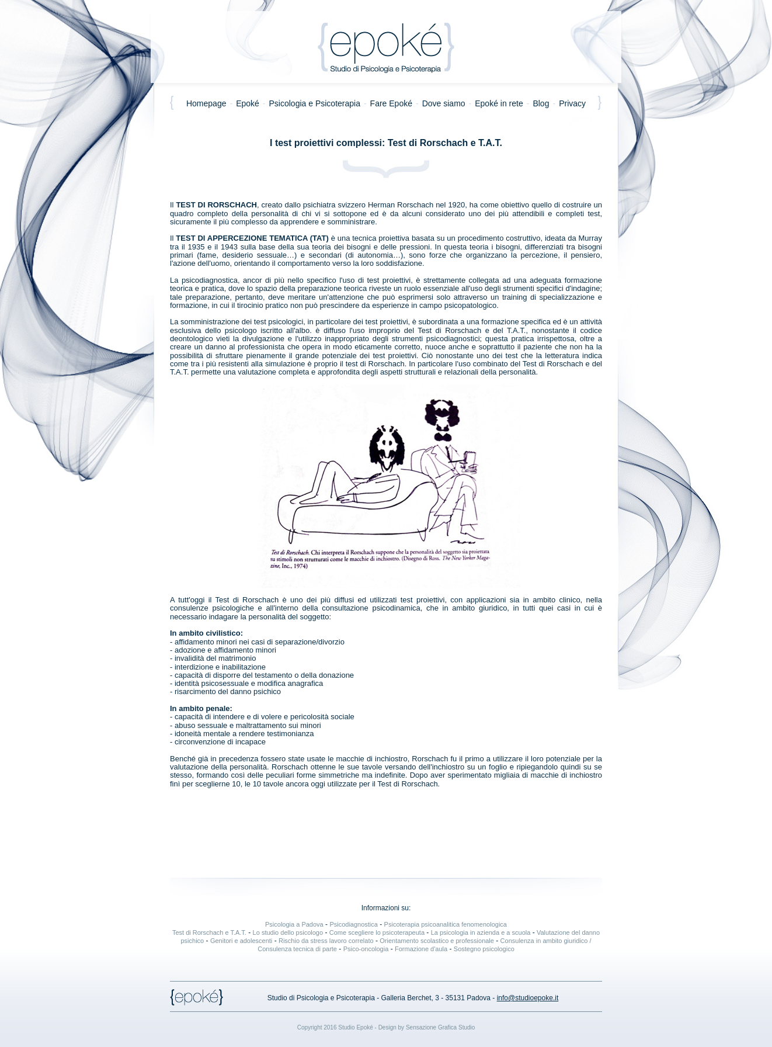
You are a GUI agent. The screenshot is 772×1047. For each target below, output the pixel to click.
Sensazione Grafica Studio (440, 1027)
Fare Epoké (391, 103)
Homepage (205, 103)
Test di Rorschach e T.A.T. (209, 932)
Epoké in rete (499, 103)
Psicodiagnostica (353, 924)
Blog (541, 103)
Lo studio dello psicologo (288, 932)
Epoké (247, 103)
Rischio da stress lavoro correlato (326, 940)
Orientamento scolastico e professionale (437, 940)
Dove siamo (443, 103)
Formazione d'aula (421, 948)
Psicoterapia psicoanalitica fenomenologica (445, 924)
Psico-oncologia (366, 948)
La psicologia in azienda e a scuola (481, 932)
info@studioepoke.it (528, 998)
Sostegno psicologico (484, 948)
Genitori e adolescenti (241, 940)
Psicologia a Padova (294, 924)
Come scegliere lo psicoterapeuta (377, 932)
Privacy (573, 103)
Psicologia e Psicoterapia (314, 103)
